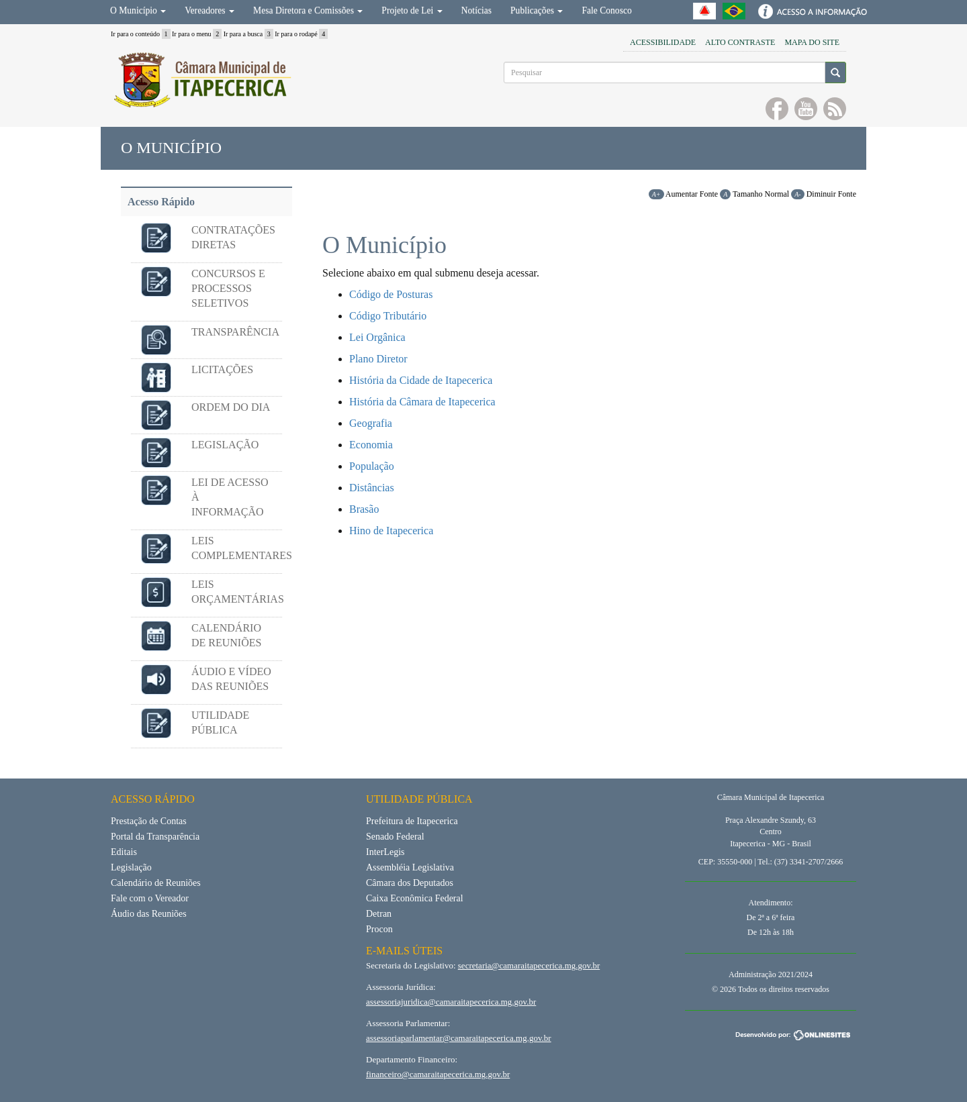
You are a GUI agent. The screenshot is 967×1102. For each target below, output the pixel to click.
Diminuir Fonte (823, 194)
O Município (138, 10)
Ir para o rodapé (301, 34)
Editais (124, 852)
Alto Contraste (740, 42)
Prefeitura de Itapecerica (412, 821)
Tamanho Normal (754, 194)
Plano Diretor (378, 358)
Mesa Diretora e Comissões (308, 10)
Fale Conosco (606, 10)
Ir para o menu (197, 34)
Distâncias (371, 487)
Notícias (476, 10)
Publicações (536, 10)
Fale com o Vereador (150, 898)
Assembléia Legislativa (410, 867)
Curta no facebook (777, 108)
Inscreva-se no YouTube (805, 108)
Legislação (131, 867)
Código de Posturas (390, 294)
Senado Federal (395, 837)
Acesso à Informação (811, 11)
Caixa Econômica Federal (414, 898)
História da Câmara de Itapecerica (422, 401)
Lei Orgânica (377, 337)
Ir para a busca (248, 34)
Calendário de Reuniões (156, 883)
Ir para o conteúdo (141, 34)
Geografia (370, 423)
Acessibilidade (663, 42)
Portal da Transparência (155, 837)
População (371, 466)
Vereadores (209, 10)
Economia (371, 444)
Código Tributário (387, 315)
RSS (834, 108)
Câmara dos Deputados (409, 883)
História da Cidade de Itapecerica (420, 380)
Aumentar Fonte (684, 194)
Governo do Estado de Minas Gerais (704, 11)
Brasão (364, 509)
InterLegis (385, 852)
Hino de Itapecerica (391, 530)
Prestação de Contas (149, 821)
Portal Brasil (734, 11)
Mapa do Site (811, 42)
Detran (379, 914)
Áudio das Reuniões (149, 914)
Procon (379, 929)
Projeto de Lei (411, 10)
